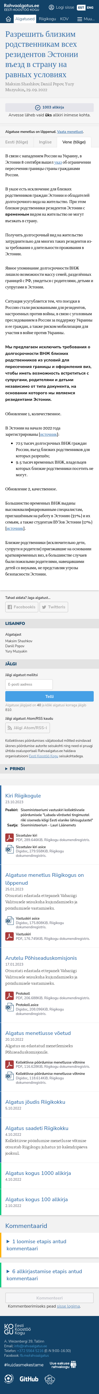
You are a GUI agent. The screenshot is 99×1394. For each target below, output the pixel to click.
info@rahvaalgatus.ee (30, 1346)
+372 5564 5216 (30, 1351)
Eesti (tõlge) (16, 142)
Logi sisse (65, 7)
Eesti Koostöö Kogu (43, 756)
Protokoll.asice (27, 1005)
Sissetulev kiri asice (31, 847)
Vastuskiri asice (28, 918)
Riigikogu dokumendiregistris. (67, 840)
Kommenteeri (49, 1298)
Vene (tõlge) (74, 142)
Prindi (17, 769)
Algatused (25, 19)
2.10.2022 (13, 1206)
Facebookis (24, 607)
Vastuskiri (23, 934)
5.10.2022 (13, 1108)
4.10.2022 (13, 1134)
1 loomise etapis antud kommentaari (36, 1245)
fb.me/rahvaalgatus (34, 1355)
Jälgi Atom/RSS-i (30, 728)
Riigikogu (47, 19)
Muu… (89, 19)
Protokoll (23, 994)
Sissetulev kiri (26, 835)
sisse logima (68, 1306)
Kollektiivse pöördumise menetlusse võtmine (50, 1062)
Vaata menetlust (70, 131)
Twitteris (56, 607)
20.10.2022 (14, 1039)
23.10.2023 (14, 802)
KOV (64, 19)
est (81, 8)
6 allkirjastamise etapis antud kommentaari (44, 1275)
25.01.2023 (14, 889)
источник (48, 434)
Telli (49, 696)
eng (90, 8)
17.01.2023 (14, 964)
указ (58, 162)
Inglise (45, 142)
